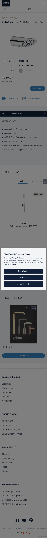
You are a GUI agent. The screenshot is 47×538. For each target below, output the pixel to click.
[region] (23, 269)
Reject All (23, 277)
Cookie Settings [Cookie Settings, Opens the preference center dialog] (23, 271)
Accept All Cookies (23, 284)
